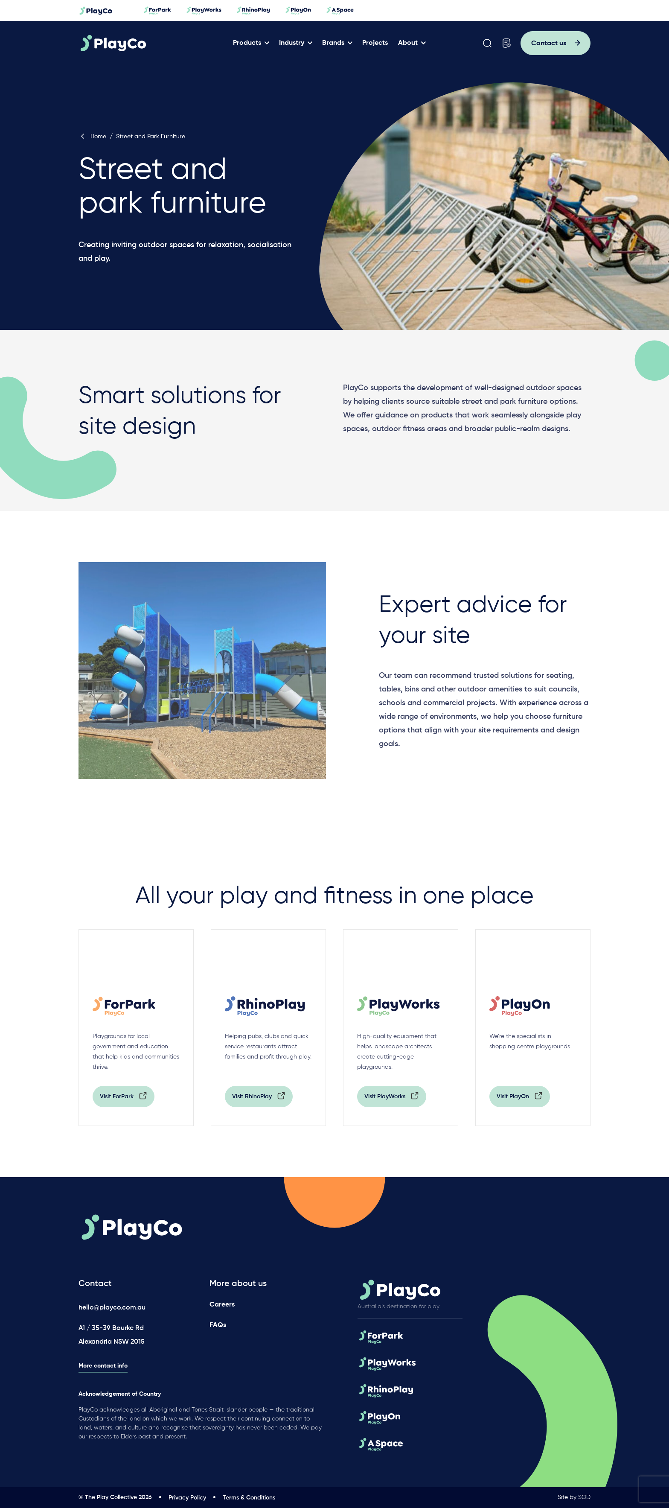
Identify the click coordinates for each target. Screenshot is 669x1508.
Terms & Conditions (249, 1498)
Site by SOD (574, 1497)
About (411, 43)
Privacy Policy (187, 1498)
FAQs (217, 1324)
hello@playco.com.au (112, 1307)
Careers (222, 1304)
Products (250, 43)
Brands (336, 43)
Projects (378, 43)
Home (92, 137)
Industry (294, 43)
